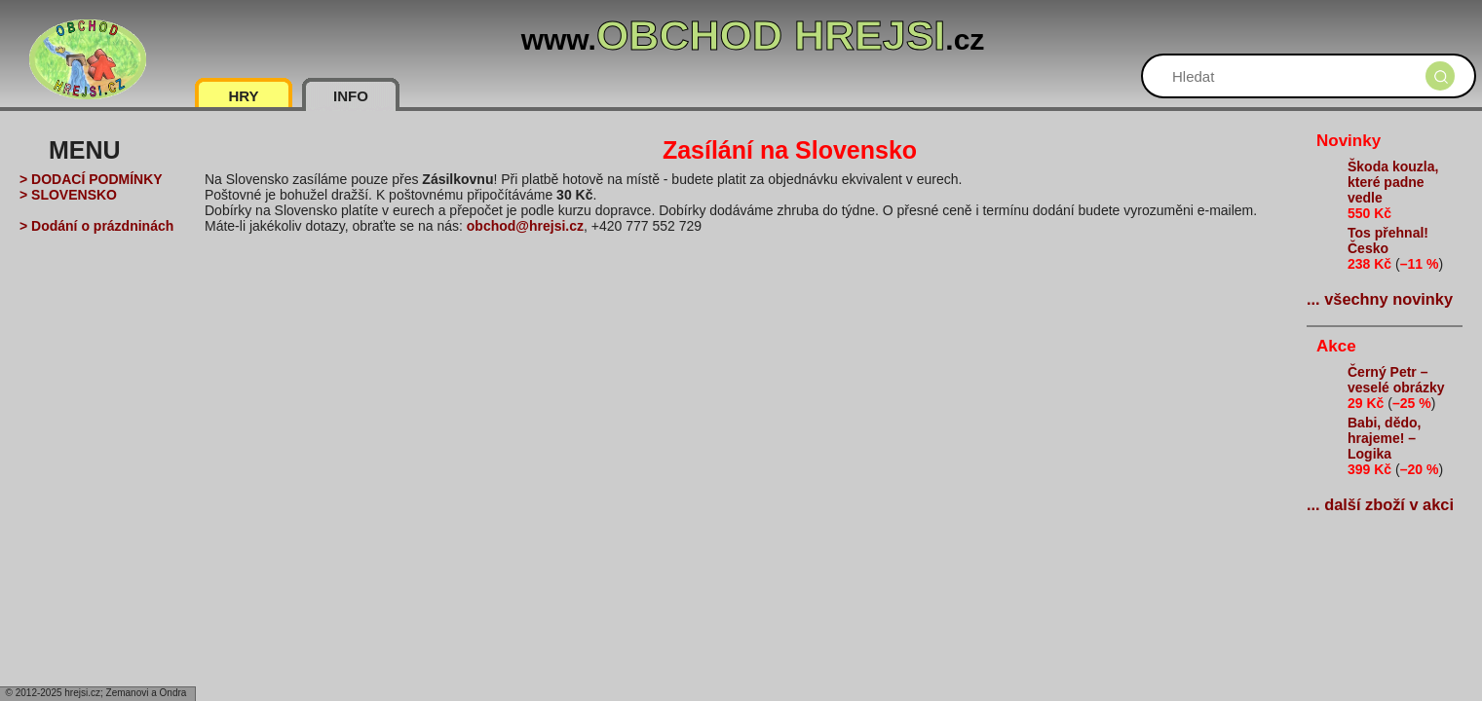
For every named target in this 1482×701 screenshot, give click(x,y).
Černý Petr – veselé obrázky (1396, 379)
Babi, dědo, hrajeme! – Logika (1384, 438)
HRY (243, 96)
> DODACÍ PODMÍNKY (91, 179)
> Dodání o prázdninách (96, 226)
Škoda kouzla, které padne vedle (1393, 182)
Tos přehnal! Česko (1388, 240)
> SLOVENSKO (68, 195)
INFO (350, 96)
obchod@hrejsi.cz (525, 226)
